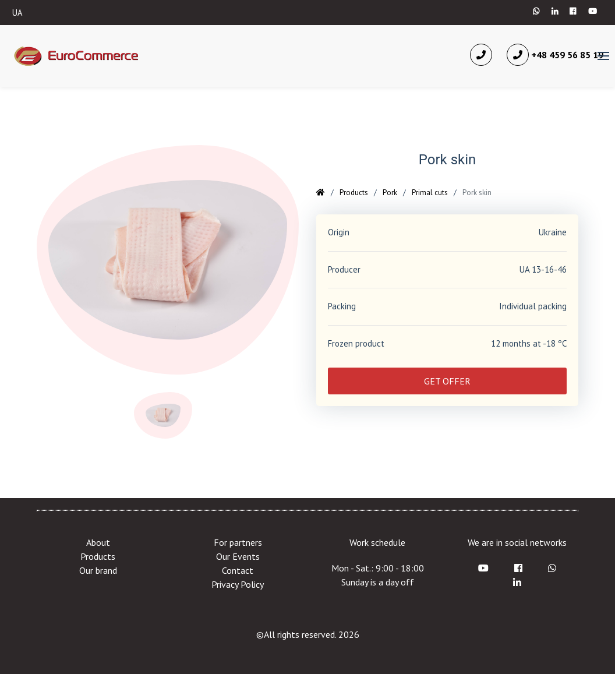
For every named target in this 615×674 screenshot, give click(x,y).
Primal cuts (430, 192)
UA (17, 12)
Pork (390, 192)
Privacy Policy (237, 584)
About (98, 542)
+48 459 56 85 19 (555, 55)
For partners (238, 542)
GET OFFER (447, 381)
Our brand (98, 570)
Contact (237, 570)
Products (354, 192)
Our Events (238, 556)
